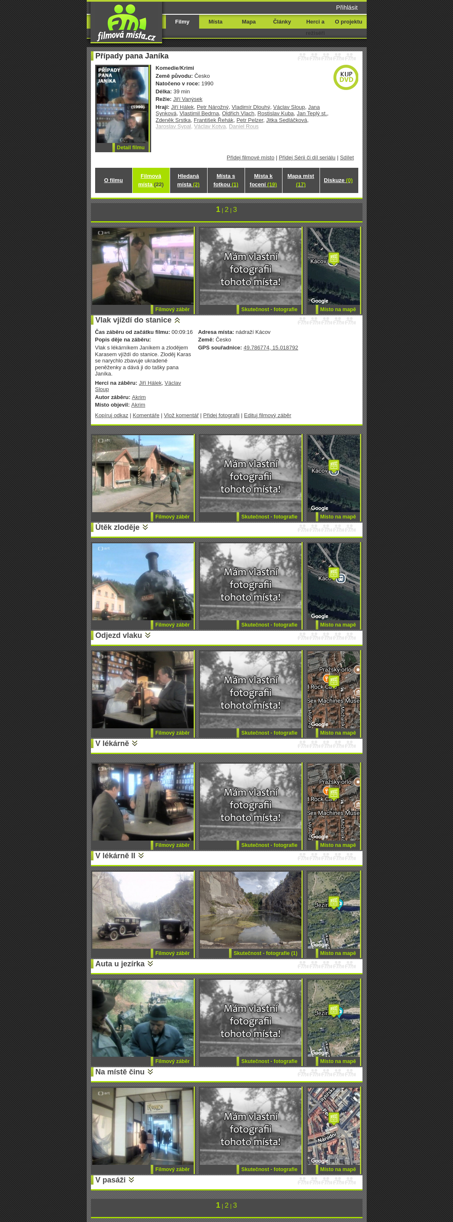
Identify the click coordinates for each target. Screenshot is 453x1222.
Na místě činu (120, 1072)
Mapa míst (301, 180)
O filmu (113, 180)
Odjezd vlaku (119, 635)
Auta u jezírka (120, 964)
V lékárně (112, 743)
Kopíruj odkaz (111, 415)
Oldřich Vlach (238, 113)
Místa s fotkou (225, 180)
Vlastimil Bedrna (199, 113)
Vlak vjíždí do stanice (134, 320)
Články (282, 22)
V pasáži (111, 1180)
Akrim (139, 397)
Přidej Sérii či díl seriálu (307, 157)
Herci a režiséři (315, 27)
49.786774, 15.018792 (270, 347)
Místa (215, 22)
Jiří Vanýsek (188, 99)
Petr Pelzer (250, 120)
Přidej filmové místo (250, 157)
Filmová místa (150, 180)
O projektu (348, 22)
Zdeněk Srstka (173, 120)
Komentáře (146, 415)
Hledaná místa (188, 180)
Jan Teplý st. (312, 113)
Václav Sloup (289, 107)
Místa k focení (263, 180)
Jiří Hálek (182, 107)
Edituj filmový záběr (267, 415)
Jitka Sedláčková (286, 120)
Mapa (249, 22)
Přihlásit (346, 7)
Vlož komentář (181, 415)
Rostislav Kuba (275, 113)
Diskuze (338, 180)
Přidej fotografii (221, 415)
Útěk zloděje (118, 527)
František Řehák (213, 120)
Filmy (182, 22)
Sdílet (347, 157)
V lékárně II (116, 856)
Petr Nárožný (213, 107)
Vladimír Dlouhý (251, 107)
